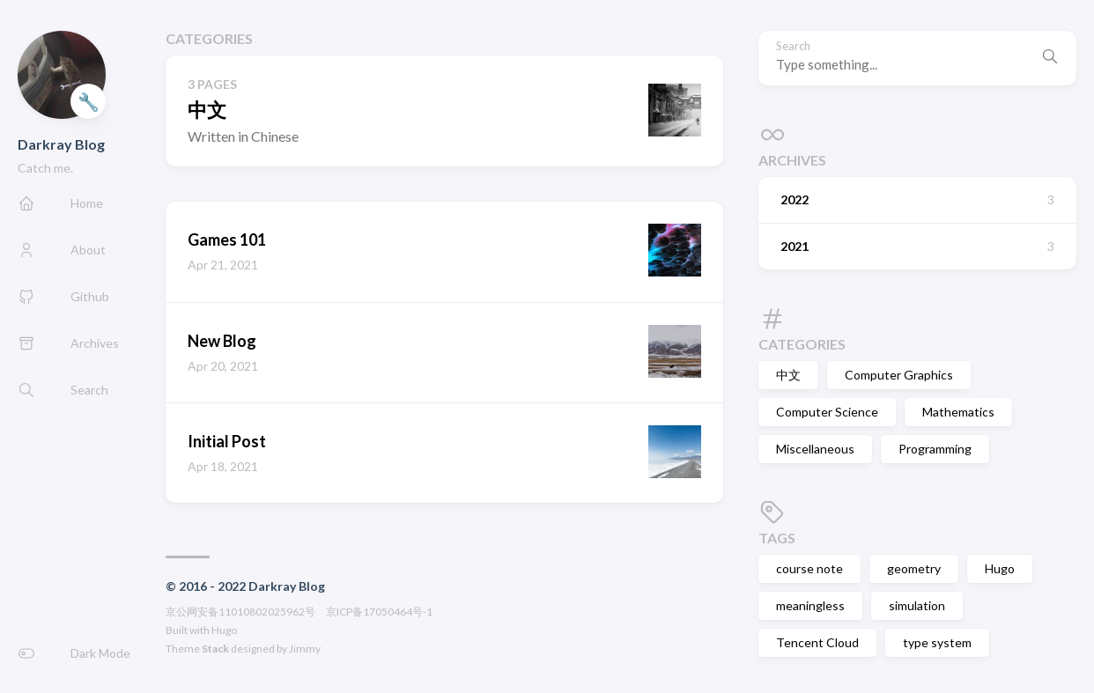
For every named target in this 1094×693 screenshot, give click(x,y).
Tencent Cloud (817, 642)
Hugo (224, 630)
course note (809, 568)
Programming (935, 448)
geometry (914, 568)
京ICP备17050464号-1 (379, 611)
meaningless (810, 605)
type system (937, 642)
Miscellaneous (815, 448)
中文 (788, 374)
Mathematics (958, 411)
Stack (215, 648)
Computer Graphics (899, 374)
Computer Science (827, 411)
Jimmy (305, 648)
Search (793, 46)
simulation (917, 605)
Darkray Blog (61, 144)
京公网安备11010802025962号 (240, 611)
